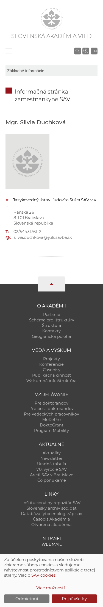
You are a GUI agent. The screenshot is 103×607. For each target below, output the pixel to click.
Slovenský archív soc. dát (52, 508)
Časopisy (51, 369)
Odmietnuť (26, 598)
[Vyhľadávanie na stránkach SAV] (77, 51)
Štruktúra (51, 325)
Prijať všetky (74, 598)
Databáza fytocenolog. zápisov (51, 513)
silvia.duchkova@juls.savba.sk (43, 237)
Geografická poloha (51, 336)
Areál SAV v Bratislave (51, 474)
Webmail (51, 544)
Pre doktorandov (51, 403)
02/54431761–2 (27, 231)
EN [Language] (94, 51)
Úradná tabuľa (51, 463)
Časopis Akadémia (51, 519)
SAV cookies (43, 575)
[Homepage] (52, 19)
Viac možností (50, 587)
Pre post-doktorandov (51, 408)
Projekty (51, 358)
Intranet (51, 538)
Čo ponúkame (51, 480)
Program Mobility (51, 430)
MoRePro (51, 419)
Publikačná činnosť (51, 375)
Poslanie (51, 314)
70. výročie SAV (52, 469)
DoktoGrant (51, 425)
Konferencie (51, 364)
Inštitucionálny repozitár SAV (51, 502)
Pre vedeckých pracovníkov (51, 414)
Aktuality (52, 453)
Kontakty (51, 331)
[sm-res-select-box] (51, 70)
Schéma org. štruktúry (51, 320)
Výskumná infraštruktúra (51, 380)
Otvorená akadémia (51, 524)
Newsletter (51, 458)
